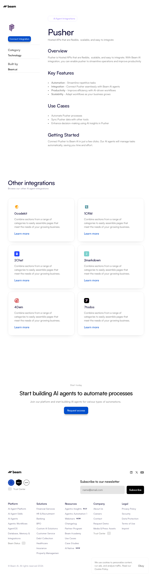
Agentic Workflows (17, 523)
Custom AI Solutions (47, 528)
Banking (41, 518)
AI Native (69, 548)
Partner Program (73, 528)
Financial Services (46, 508)
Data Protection (130, 518)
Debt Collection (45, 538)
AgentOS (13, 528)
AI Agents (13, 518)
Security (126, 513)
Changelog (71, 523)
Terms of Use (128, 523)
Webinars (70, 518)
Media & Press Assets (104, 528)
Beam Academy (73, 533)
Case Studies (72, 543)
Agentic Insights (73, 508)
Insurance (42, 548)
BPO (39, 523)
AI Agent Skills (15, 513)
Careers (97, 513)
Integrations (14, 538)
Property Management (48, 553)
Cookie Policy (101, 569)
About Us (98, 508)
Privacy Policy (129, 508)
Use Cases (70, 538)
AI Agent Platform (17, 508)
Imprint (125, 528)
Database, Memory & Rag (21, 533)
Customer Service (46, 533)
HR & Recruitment (46, 513)
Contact (97, 518)
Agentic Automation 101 (77, 513)
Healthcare (42, 543)
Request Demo (101, 523)
